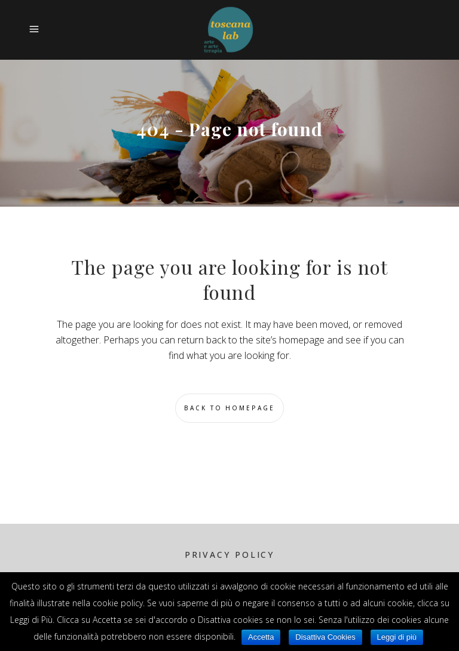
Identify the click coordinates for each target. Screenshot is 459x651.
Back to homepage (229, 408)
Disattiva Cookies (325, 636)
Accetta (261, 636)
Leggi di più (397, 636)
